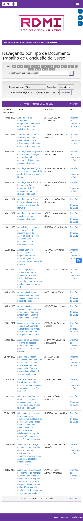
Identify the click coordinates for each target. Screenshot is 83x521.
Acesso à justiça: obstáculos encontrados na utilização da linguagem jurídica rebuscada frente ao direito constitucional (29, 312)
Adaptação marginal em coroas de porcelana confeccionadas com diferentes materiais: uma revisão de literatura (28, 402)
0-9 (14, 66)
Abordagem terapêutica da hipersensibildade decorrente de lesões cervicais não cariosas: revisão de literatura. (29, 188)
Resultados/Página (20, 92)
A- (80, 23)
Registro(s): (43, 92)
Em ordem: (52, 87)
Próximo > (74, 104)
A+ (80, 18)
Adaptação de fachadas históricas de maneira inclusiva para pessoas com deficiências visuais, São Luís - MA (29, 385)
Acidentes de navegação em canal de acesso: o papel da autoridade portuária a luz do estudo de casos (28, 346)
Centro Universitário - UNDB (64, 517)
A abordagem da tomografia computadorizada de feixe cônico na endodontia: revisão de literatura (28, 123)
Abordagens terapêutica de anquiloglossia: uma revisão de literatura (29, 216)
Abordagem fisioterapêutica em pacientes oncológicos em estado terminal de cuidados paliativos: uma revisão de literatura (29, 157)
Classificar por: (16, 87)
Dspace (79, 517)
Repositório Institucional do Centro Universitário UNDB (30, 42)
